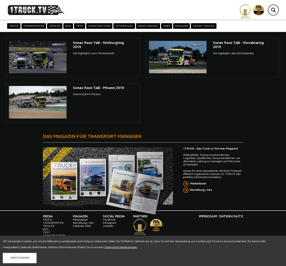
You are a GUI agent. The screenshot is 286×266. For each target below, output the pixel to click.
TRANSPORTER (33, 26)
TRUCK (13, 26)
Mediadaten (198, 183)
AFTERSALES (124, 26)
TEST (79, 26)
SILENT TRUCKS (203, 26)
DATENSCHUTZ (231, 216)
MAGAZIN (181, 26)
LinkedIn (108, 226)
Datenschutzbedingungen (120, 247)
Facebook (109, 219)
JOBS (166, 26)
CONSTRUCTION (99, 26)
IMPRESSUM (208, 216)
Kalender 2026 (82, 226)
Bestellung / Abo (201, 190)
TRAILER (54, 26)
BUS (68, 26)
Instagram (109, 223)
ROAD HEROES (148, 26)
